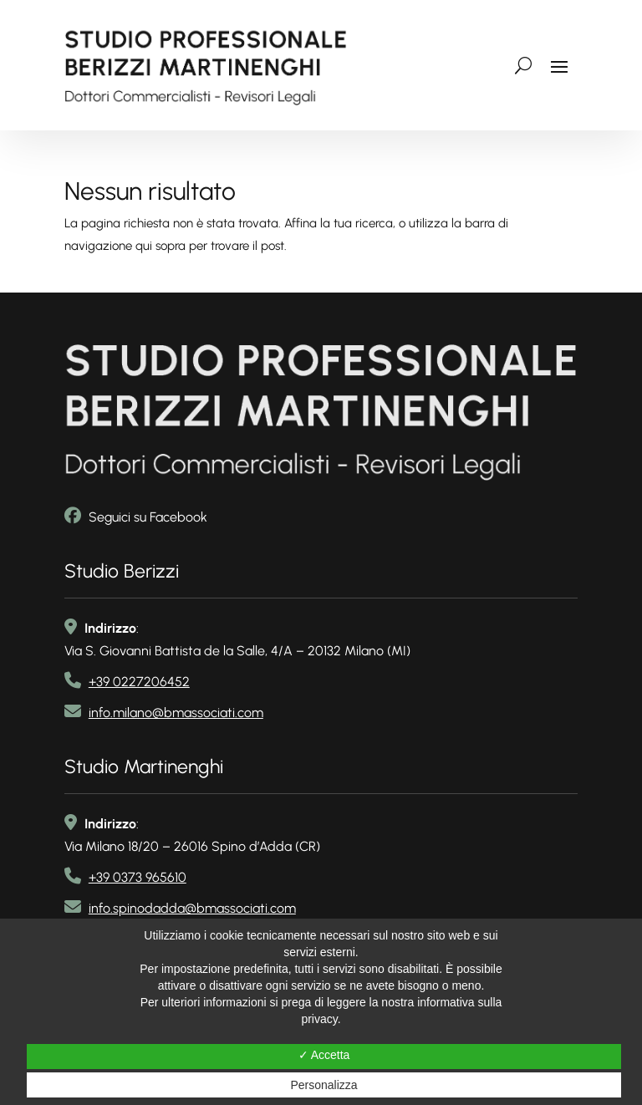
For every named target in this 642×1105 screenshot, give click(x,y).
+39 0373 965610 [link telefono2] (137, 877)
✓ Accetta (324, 1055)
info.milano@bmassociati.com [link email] (176, 713)
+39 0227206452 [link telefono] (139, 682)
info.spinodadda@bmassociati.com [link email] (192, 908)
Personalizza (323, 1085)
